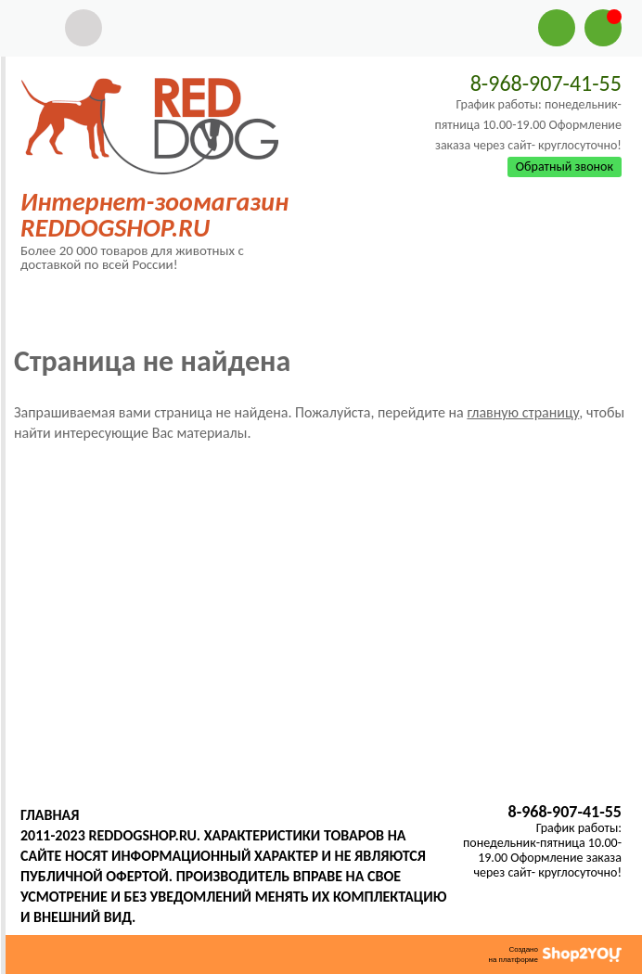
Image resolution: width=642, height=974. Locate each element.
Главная (49, 815)
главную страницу (523, 412)
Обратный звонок (564, 166)
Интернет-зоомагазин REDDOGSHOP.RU (154, 215)
